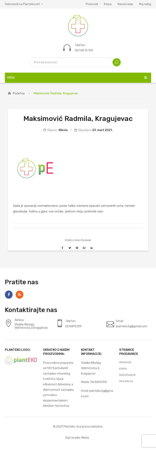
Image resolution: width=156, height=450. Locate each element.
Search (117, 62)
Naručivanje (125, 4)
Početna (19, 93)
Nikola (63, 130)
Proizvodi (92, 4)
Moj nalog (145, 4)
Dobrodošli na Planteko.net (22, 4)
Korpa (108, 4)
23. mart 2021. (102, 130)
